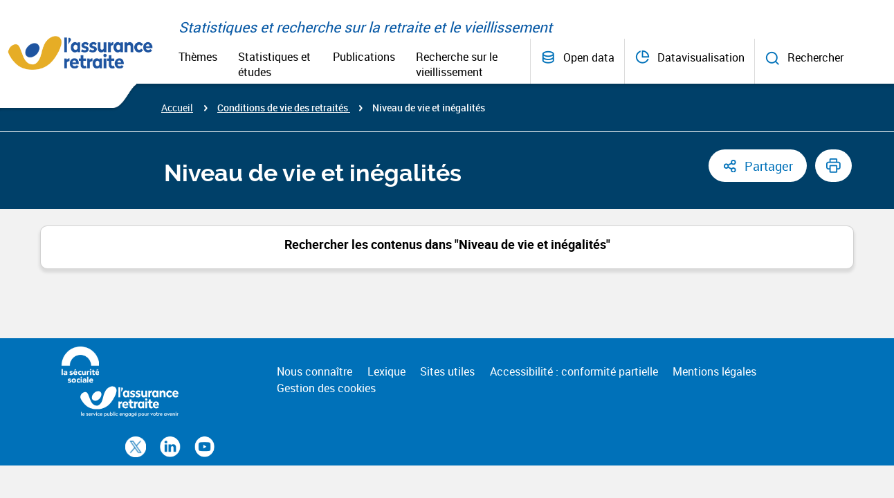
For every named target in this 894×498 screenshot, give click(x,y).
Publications (364, 56)
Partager (769, 166)
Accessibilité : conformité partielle (574, 371)
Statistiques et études (274, 64)
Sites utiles (447, 371)
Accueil (177, 107)
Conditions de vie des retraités (283, 107)
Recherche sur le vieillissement (457, 64)
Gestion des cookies (326, 388)
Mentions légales (714, 371)
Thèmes (198, 56)
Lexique (386, 371)
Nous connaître (314, 371)
